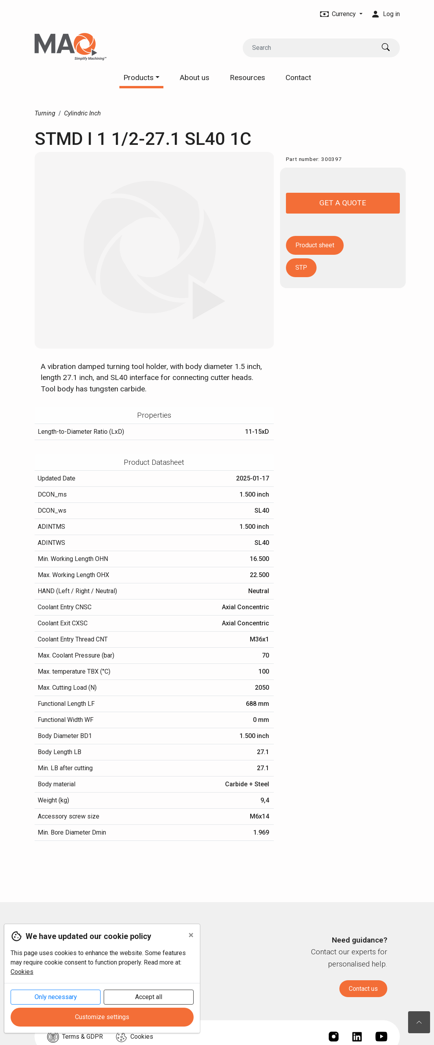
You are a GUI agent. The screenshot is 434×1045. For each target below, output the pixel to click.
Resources (247, 77)
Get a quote (342, 202)
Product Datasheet (154, 462)
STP (301, 267)
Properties (154, 415)
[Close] (191, 935)
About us (194, 77)
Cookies (22, 972)
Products (141, 77)
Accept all (148, 997)
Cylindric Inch (82, 113)
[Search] (309, 47)
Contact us (363, 988)
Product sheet (314, 245)
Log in (386, 14)
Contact (298, 77)
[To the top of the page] (419, 1022)
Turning (45, 113)
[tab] (154, 415)
